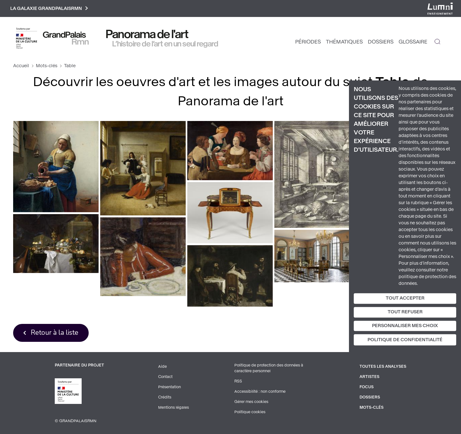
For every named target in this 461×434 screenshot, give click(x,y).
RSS (238, 381)
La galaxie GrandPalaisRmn (49, 8)
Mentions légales (173, 407)
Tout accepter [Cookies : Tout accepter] (405, 298)
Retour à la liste (54, 332)
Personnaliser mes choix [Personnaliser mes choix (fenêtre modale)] (405, 325)
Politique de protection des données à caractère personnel (268, 368)
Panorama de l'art (147, 34)
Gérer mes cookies (251, 402)
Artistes (369, 377)
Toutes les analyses (383, 366)
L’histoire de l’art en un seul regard (165, 44)
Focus (367, 387)
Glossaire (413, 41)
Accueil (21, 65)
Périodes (308, 41)
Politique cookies (249, 412)
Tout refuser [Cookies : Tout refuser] (405, 311)
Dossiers (380, 41)
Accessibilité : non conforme (260, 391)
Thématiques (344, 41)
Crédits (164, 397)
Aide (162, 366)
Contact (165, 377)
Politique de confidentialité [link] (405, 340)
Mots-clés (46, 65)
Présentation (169, 387)
